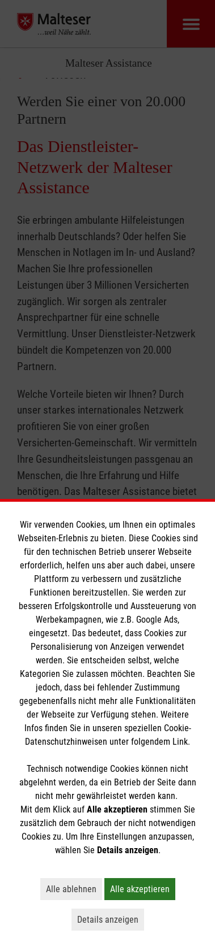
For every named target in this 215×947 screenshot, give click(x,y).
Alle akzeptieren (142, 888)
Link (180, 741)
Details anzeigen (110, 919)
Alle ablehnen (74, 888)
